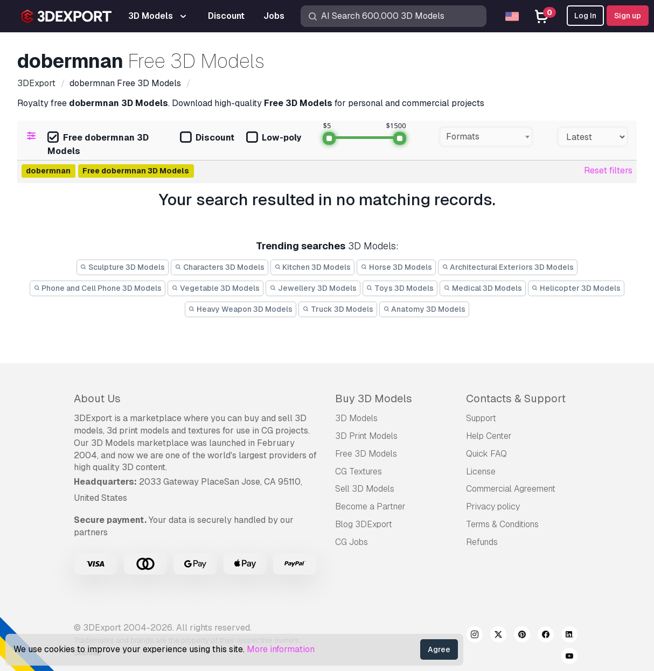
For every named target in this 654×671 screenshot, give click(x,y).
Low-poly (273, 138)
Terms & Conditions (502, 524)
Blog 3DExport (363, 524)
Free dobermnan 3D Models (98, 144)
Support (481, 418)
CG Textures (358, 471)
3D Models (356, 418)
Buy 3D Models (373, 399)
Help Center (489, 436)
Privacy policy (493, 506)
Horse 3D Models (396, 267)
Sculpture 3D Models (122, 267)
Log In (585, 15)
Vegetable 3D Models (215, 288)
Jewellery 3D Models (313, 288)
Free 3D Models (366, 453)
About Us (97, 399)
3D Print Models (366, 436)
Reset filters (608, 170)
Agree (439, 649)
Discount (207, 138)
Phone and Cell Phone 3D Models (97, 288)
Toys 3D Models (400, 288)
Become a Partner (370, 506)
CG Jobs (351, 542)
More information (281, 649)
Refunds (482, 542)
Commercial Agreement (510, 488)
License (481, 471)
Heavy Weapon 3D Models (241, 309)
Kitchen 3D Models (312, 267)
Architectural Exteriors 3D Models (508, 267)
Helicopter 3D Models (576, 288)
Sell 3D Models (364, 488)
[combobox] (486, 137)
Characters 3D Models (220, 267)
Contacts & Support (516, 399)
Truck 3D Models (337, 309)
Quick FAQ (486, 453)
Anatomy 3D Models (424, 309)
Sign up (627, 15)
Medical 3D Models (482, 288)
